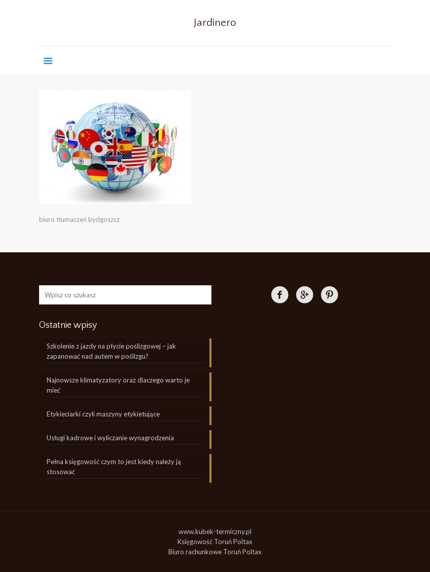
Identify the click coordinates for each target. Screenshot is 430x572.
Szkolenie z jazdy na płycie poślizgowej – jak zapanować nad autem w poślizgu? (111, 351)
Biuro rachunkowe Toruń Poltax (215, 552)
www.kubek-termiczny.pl (215, 531)
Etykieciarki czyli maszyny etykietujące (103, 414)
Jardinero (215, 22)
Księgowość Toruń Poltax (215, 542)
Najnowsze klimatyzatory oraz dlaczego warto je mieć (118, 385)
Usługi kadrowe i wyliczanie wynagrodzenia (110, 438)
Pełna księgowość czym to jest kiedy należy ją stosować (114, 466)
